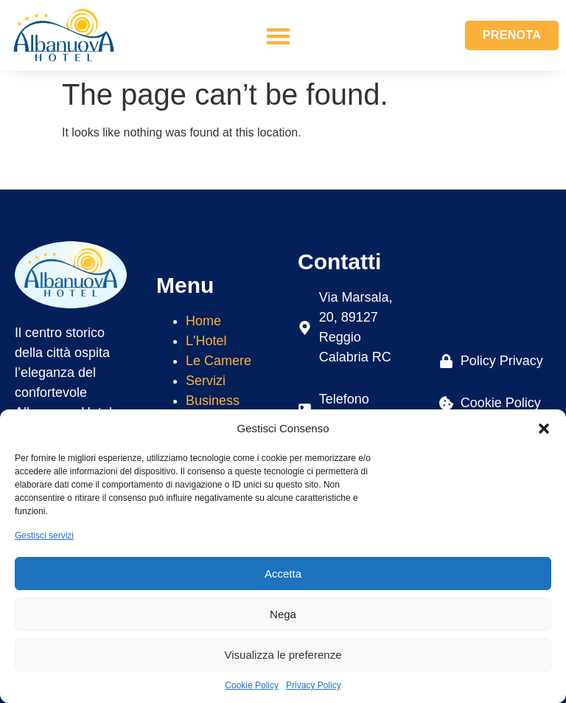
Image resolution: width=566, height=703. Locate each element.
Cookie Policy (252, 685)
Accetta (283, 573)
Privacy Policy (313, 685)
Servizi (206, 380)
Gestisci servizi (44, 535)
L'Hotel (206, 340)
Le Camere (218, 360)
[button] (544, 428)
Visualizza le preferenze (283, 654)
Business (213, 400)
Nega (283, 614)
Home (203, 321)
